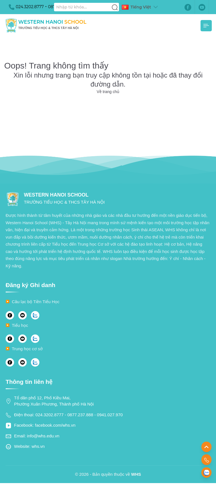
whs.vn (38, 446)
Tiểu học (20, 325)
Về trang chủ (108, 91)
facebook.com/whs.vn (55, 425)
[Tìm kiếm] (115, 4)
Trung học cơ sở (27, 348)
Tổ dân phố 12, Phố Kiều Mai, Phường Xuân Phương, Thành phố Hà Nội (54, 401)
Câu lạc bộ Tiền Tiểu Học (35, 301)
